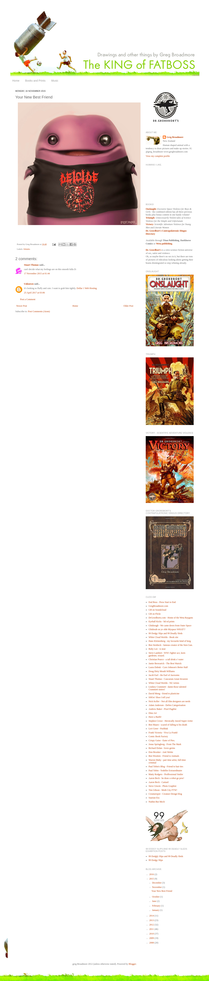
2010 (152, 933)
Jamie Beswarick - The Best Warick (165, 663)
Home (15, 80)
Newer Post (21, 306)
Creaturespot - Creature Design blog (165, 794)
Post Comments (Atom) (39, 311)
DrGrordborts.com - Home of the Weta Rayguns (171, 617)
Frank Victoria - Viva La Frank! (163, 732)
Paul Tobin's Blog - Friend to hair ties (166, 766)
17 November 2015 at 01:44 (37, 273)
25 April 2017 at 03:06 (34, 292)
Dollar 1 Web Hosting (87, 288)
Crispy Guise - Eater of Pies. (162, 740)
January (156, 910)
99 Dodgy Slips (156, 860)
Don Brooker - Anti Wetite (161, 752)
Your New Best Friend (161, 891)
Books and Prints (35, 80)
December (157, 882)
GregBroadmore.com (158, 606)
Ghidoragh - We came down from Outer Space (170, 625)
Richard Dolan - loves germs (162, 748)
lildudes (26, 249)
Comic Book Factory (158, 736)
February (156, 905)
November (157, 887)
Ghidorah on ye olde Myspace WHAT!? (167, 629)
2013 (152, 920)
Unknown (29, 284)
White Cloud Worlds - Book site (163, 637)
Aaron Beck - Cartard (159, 782)
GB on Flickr (155, 614)
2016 (152, 874)
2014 (152, 915)
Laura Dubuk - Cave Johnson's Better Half (168, 667)
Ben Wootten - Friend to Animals (164, 756)
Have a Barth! (155, 717)
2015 (152, 878)
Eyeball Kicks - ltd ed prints (161, 621)
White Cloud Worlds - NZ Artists (164, 683)
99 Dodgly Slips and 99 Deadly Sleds (166, 856)
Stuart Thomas (31, 265)
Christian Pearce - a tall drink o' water (166, 659)
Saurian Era (154, 797)
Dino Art (153, 713)
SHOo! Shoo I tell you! (159, 697)
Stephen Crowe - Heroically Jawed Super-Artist (171, 721)
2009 (152, 938)
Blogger (132, 964)
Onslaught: (151, 209)
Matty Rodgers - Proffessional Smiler (166, 774)
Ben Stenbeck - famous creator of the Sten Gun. (171, 645)
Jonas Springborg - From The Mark (165, 744)
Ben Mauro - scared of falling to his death (168, 724)
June (154, 901)
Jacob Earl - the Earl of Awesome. (164, 675)
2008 (152, 942)
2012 (152, 924)
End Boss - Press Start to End (162, 602)
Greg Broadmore (175, 137)
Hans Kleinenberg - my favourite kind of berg (170, 641)
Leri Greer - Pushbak (158, 728)
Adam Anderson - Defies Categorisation (167, 705)
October (156, 896)
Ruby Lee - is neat (157, 649)
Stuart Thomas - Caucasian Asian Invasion (168, 679)
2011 (152, 929)
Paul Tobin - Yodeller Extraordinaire (165, 770)
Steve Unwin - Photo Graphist (162, 786)
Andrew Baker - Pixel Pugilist (162, 709)
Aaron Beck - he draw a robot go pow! (166, 778)
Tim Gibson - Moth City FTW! (163, 790)
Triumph (150, 217)
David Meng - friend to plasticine (164, 693)
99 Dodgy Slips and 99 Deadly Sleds (166, 633)
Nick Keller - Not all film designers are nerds (169, 701)
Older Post (128, 306)
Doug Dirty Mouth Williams (162, 671)
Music (54, 80)
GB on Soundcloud (157, 609)
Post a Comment (27, 299)
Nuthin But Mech (157, 801)
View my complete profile (158, 156)
